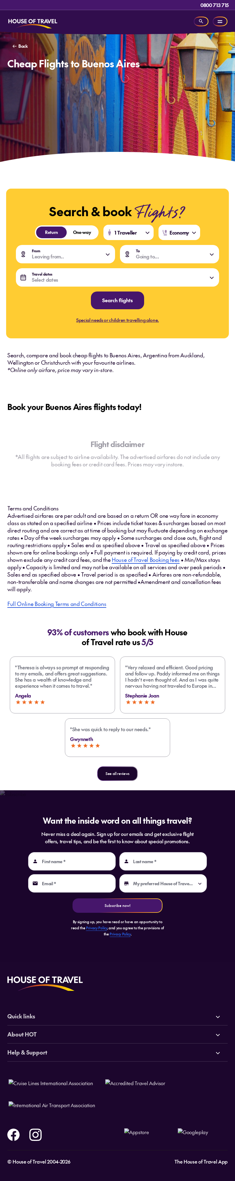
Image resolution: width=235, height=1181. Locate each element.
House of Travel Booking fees (146, 559)
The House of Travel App (201, 1161)
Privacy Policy (96, 927)
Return (47, 232)
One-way (79, 232)
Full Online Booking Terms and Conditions (56, 603)
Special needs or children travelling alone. (117, 320)
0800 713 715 (214, 5)
